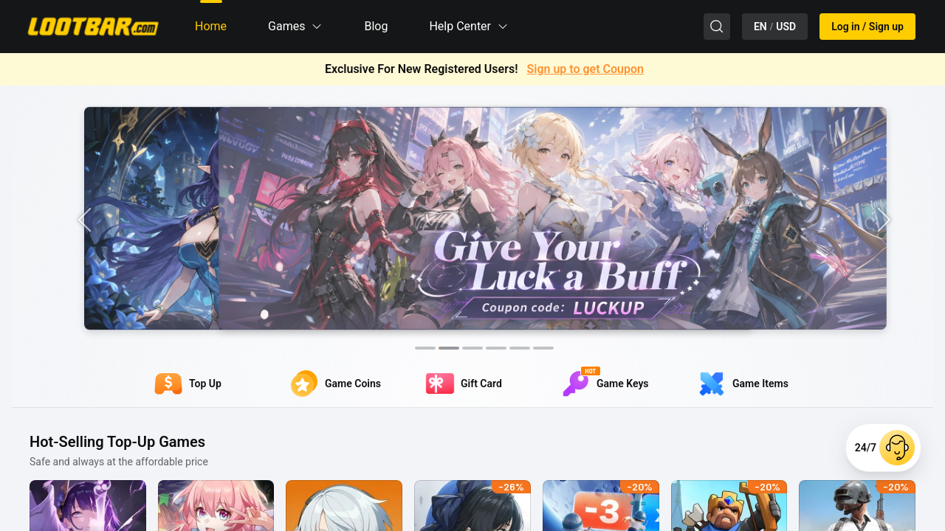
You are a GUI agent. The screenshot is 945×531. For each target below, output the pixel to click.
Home (211, 26)
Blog (376, 26)
